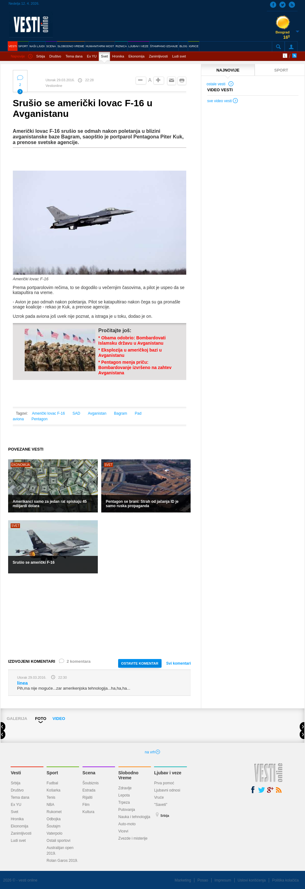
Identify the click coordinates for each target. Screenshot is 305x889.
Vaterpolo (54, 833)
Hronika (118, 56)
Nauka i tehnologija (134, 817)
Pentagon (40, 419)
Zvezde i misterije (133, 838)
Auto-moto (127, 824)
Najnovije (21, 56)
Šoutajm (53, 826)
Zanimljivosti (158, 56)
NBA (50, 804)
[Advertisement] (99, 616)
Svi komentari (178, 663)
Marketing (183, 880)
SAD (76, 413)
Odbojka (54, 819)
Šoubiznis (90, 783)
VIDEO (58, 718)
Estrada (88, 790)
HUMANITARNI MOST (100, 46)
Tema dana (74, 56)
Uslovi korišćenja (252, 880)
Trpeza (124, 802)
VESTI (12, 46)
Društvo (55, 56)
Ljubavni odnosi (167, 790)
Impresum (222, 880)
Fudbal (52, 783)
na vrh (152, 752)
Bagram (120, 413)
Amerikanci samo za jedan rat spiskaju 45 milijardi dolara (50, 503)
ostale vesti (220, 84)
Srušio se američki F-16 (34, 562)
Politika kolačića (285, 880)
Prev (6, 727)
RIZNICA (121, 46)
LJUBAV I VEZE (138, 46)
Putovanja (126, 809)
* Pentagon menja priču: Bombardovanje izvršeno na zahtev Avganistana (135, 367)
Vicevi (123, 831)
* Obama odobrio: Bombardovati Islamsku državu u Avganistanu (132, 340)
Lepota (124, 795)
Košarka (53, 790)
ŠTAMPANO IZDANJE (164, 46)
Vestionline (54, 85)
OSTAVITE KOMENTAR (139, 663)
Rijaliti (87, 797)
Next (302, 727)
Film (86, 804)
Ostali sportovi (58, 840)
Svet (104, 56)
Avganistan (97, 413)
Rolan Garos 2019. (62, 860)
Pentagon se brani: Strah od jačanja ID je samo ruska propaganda (142, 503)
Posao (203, 880)
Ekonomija (136, 56)
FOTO (40, 718)
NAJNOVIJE (227, 70)
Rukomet (54, 812)
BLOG (183, 46)
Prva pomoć (164, 783)
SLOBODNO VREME (71, 46)
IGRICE (193, 46)
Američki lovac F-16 (48, 413)
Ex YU (92, 56)
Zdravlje (125, 788)
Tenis (51, 797)
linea (22, 683)
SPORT (23, 46)
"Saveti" (160, 804)
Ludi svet (179, 56)
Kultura (88, 812)
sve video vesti (222, 101)
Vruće (159, 797)
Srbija (40, 56)
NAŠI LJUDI (37, 46)
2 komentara (74, 662)
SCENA (51, 46)
